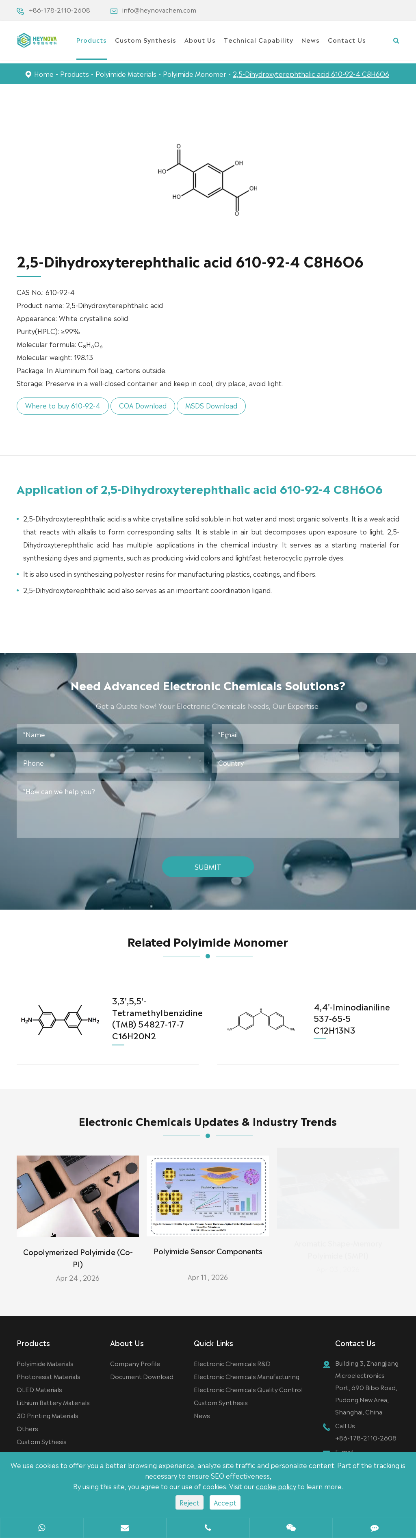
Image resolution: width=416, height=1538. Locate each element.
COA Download (137, 405)
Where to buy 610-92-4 (57, 405)
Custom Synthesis (145, 39)
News (310, 39)
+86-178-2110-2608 (59, 9)
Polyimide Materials (125, 73)
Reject (189, 1502)
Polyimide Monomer (194, 73)
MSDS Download (206, 405)
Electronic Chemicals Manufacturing (246, 1377)
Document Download (141, 1377)
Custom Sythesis (42, 1442)
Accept (225, 1502)
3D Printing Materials (47, 1416)
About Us (200, 39)
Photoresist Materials (48, 1377)
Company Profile (135, 1364)
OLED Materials (39, 1390)
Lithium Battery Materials (53, 1403)
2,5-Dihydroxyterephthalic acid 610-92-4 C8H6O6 (311, 73)
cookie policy (276, 1486)
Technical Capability (258, 39)
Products (91, 39)
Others (27, 1429)
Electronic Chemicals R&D (232, 1364)
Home (44, 73)
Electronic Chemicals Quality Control (248, 1390)
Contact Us (347, 39)
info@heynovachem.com (159, 9)
